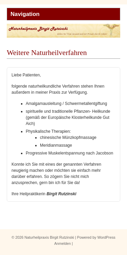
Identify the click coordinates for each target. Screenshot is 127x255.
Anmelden (62, 243)
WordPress (106, 237)
